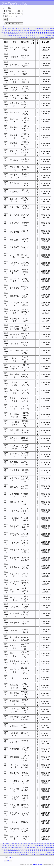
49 (18, 28)
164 (16, 35)
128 (45, 32)
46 (13, 28)
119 (26, 32)
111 (10, 32)
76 (5, 30)
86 (19, 30)
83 (15, 30)
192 (30, 37)
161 (10, 35)
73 (53, 28)
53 (24, 28)
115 (18, 32)
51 (21, 28)
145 (28, 34)
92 (28, 30)
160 (8, 35)
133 (4, 34)
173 (34, 35)
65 (41, 28)
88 (22, 30)
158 (4, 35)
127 (43, 32)
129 (47, 32)
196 (38, 37)
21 (29, 27)
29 (41, 27)
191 (28, 37)
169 (26, 35)
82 (14, 30)
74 (2, 30)
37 (53, 27)
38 (2, 28)
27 (38, 27)
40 (5, 28)
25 (35, 27)
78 (8, 30)
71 (50, 28)
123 (34, 32)
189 (24, 37)
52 (22, 28)
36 (51, 27)
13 (18, 27)
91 (27, 30)
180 (49, 35)
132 (53, 32)
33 (47, 27)
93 (30, 30)
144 (26, 34)
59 (32, 28)
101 (43, 30)
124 (36, 32)
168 (24, 35)
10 (13, 27)
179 (47, 35)
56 (28, 28)
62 (37, 28)
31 (44, 27)
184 (13, 37)
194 (34, 37)
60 (34, 28)
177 (43, 35)
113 (14, 32)
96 (34, 30)
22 (31, 27)
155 (49, 34)
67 (44, 28)
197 (40, 37)
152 (43, 34)
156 (51, 34)
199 (44, 37)
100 (40, 30)
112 (12, 32)
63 (38, 28)
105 (51, 30)
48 (16, 28)
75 (4, 30)
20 (28, 27)
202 (50, 37)
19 (26, 27)
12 (16, 27)
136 (10, 34)
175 (38, 35)
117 (22, 32)
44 (11, 28)
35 (50, 27)
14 (19, 27)
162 (12, 35)
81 (12, 30)
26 (37, 27)
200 (46, 37)
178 (45, 35)
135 (8, 34)
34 (48, 27)
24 (34, 27)
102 (45, 30)
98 (37, 30)
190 (26, 37)
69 (47, 28)
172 (32, 35)
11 (15, 27)
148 (34, 34)
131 (51, 32)
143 (24, 34)
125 (38, 32)
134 (6, 34)
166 (20, 35)
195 (36, 37)
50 (19, 28)
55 (26, 28)
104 (49, 30)
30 (43, 27)
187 (19, 37)
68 (45, 28)
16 (22, 27)
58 (31, 28)
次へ (52, 37)
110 (8, 32)
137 (12, 34)
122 (32, 32)
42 (8, 28)
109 (6, 32)
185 (15, 37)
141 (20, 34)
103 (47, 30)
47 (15, 28)
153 (45, 34)
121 (30, 32)
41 (6, 28)
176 (40, 35)
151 (40, 34)
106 (53, 30)
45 (12, 28)
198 (42, 37)
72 (51, 28)
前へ (4, 27)
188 (22, 37)
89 (24, 30)
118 (24, 32)
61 (35, 28)
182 (53, 35)
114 (16, 32)
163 (14, 35)
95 (33, 30)
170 (28, 35)
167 (22, 35)
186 (18, 37)
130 (49, 32)
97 (36, 30)
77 (6, 30)
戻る (8, 860)
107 (2, 32)
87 (21, 30)
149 (36, 34)
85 (18, 30)
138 (14, 34)
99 (38, 30)
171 (30, 35)
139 (16, 34)
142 (22, 34)
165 (18, 35)
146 (30, 34)
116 (20, 32)
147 (32, 34)
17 (24, 27)
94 (31, 30)
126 (40, 32)
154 (47, 34)
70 (48, 28)
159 (6, 35)
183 (11, 37)
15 (21, 27)
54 (25, 28)
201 (48, 37)
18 (25, 27)
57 (29, 28)
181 (51, 35)
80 (11, 30)
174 (36, 35)
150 (38, 34)
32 (45, 27)
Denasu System (37, 864)
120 (28, 32)
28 (40, 27)
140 (18, 34)
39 (3, 28)
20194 (11, 857)
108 (4, 32)
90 (25, 30)
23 (32, 27)
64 (40, 28)
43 (9, 28)
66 (43, 28)
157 (53, 34)
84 (17, 30)
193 (32, 37)
